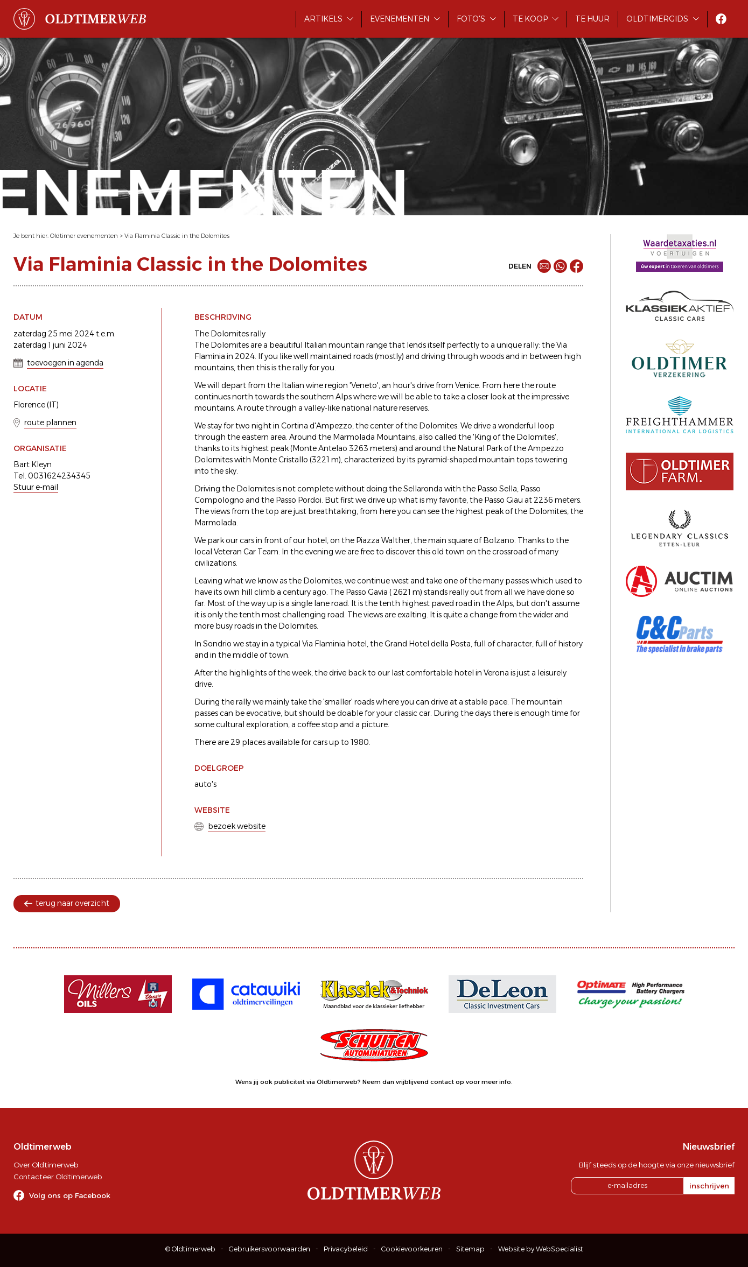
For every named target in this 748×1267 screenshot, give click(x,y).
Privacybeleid (346, 1249)
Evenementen (399, 19)
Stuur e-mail (35, 487)
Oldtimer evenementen (84, 236)
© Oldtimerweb (190, 1249)
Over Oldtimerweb (45, 1164)
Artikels (323, 19)
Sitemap (470, 1249)
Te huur (592, 19)
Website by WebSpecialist (540, 1249)
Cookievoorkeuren (412, 1249)
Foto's (471, 19)
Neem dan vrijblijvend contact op (413, 1082)
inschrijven (709, 1185)
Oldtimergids (657, 19)
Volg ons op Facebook (69, 1195)
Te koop (530, 19)
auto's (205, 784)
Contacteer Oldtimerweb (57, 1176)
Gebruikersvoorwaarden (269, 1249)
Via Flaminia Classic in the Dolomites (176, 236)
